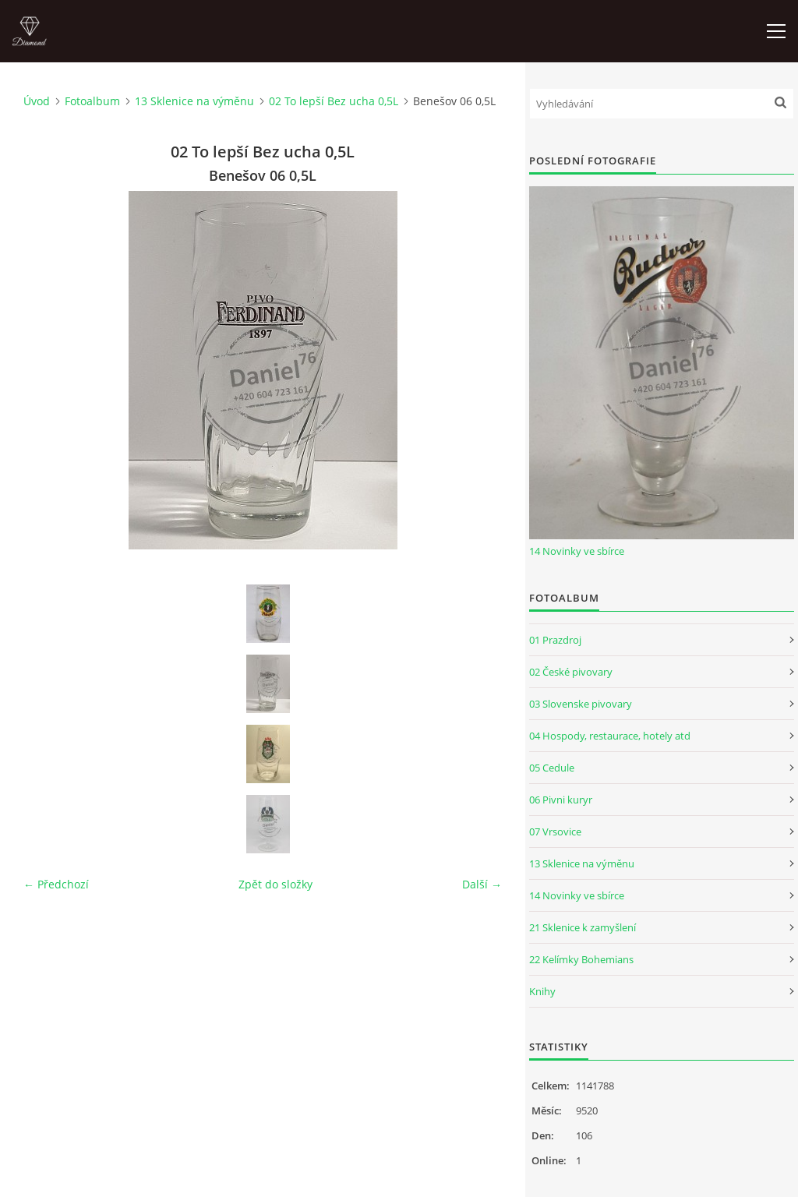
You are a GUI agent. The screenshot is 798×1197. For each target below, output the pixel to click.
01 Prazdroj (555, 640)
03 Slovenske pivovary (580, 704)
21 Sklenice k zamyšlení (582, 927)
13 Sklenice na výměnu (194, 101)
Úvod (36, 101)
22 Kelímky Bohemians (581, 959)
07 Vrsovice (555, 831)
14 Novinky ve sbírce (576, 551)
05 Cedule (551, 768)
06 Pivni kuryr (560, 800)
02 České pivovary (571, 672)
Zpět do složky (275, 884)
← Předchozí (56, 884)
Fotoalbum (92, 101)
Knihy (542, 991)
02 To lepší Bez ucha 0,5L (333, 101)
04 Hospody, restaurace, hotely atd (609, 736)
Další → (482, 884)
